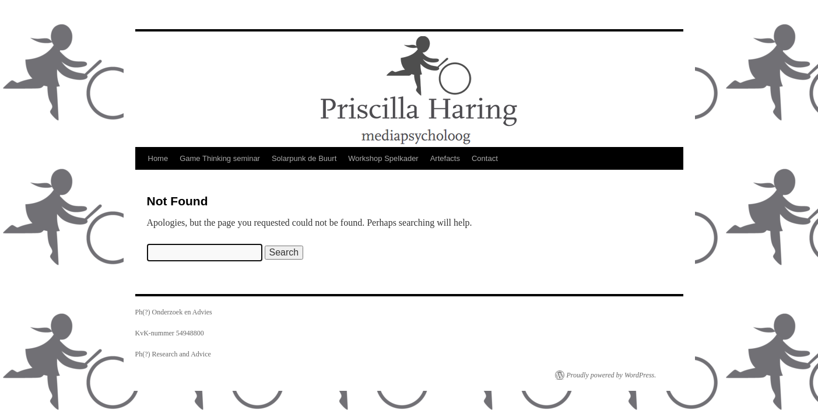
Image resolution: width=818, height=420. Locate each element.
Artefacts (445, 158)
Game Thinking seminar (220, 158)
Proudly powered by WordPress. (611, 375)
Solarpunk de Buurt (304, 158)
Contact (485, 158)
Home (158, 158)
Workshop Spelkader (383, 158)
